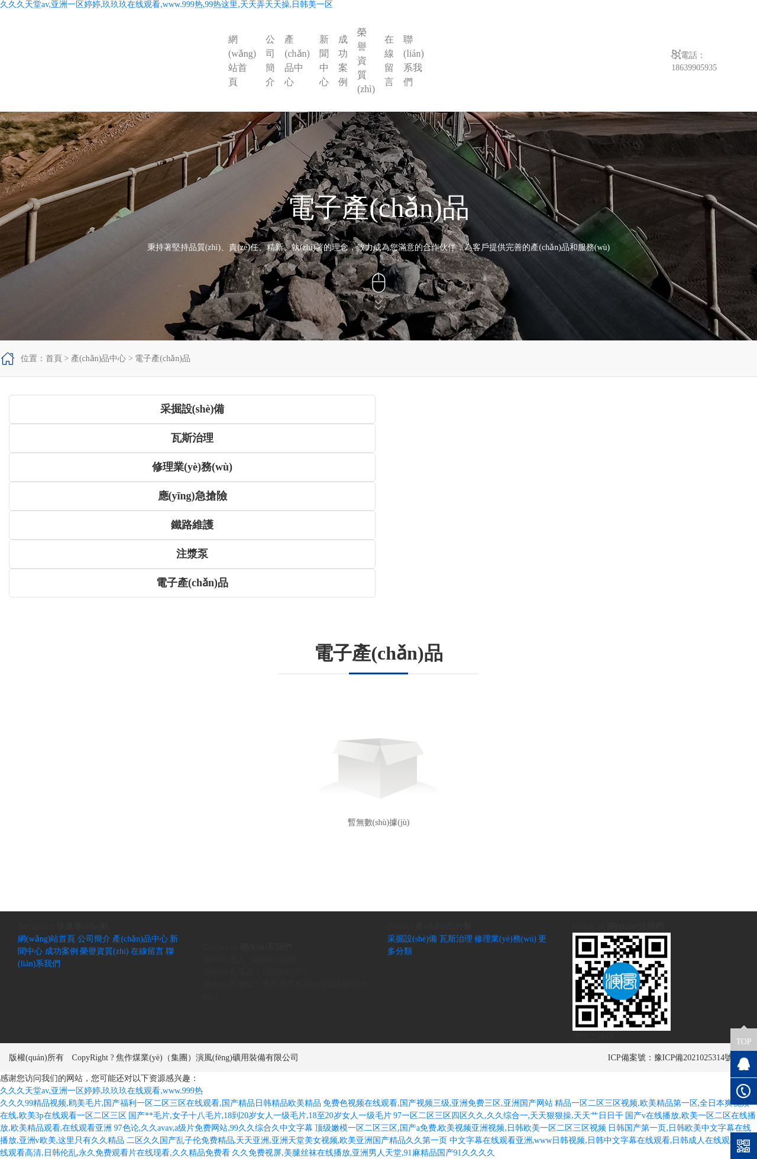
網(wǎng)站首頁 (242, 60)
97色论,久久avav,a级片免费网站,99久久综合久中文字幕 (213, 1128)
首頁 (54, 358)
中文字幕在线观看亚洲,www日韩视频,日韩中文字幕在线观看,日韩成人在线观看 (594, 1140)
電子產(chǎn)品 (162, 358)
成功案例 (343, 60)
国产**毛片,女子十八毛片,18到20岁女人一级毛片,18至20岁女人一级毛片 (260, 1115)
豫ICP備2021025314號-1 (697, 1058)
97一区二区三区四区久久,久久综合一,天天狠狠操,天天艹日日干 (508, 1115)
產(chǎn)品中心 (297, 60)
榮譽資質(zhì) (366, 60)
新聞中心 (324, 60)
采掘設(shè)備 (412, 938)
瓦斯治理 (456, 938)
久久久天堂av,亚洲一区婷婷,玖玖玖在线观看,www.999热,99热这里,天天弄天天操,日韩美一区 (166, 4)
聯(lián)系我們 (413, 60)
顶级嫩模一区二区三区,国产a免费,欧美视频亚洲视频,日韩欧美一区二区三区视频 (460, 1128)
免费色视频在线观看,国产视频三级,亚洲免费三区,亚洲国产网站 (438, 1103)
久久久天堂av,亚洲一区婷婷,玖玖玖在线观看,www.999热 (101, 1090)
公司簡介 (270, 60)
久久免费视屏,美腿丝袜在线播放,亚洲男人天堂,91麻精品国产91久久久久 (363, 1152)
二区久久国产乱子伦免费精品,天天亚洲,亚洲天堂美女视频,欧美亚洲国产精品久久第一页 (287, 1140)
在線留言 (389, 60)
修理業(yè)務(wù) (505, 938)
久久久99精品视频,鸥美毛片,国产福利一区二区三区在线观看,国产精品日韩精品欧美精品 (160, 1103)
